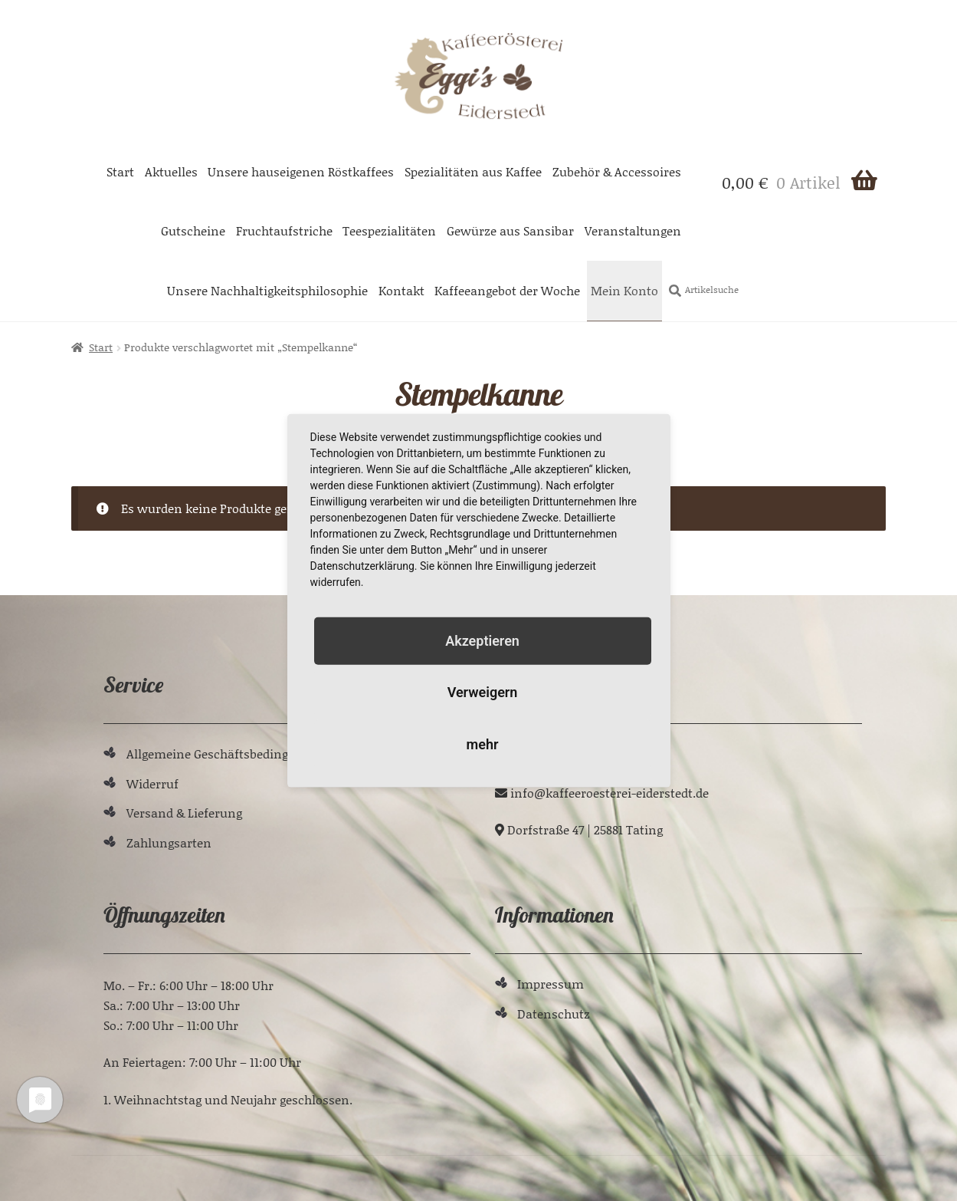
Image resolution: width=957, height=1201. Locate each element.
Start (120, 171)
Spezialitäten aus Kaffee (473, 171)
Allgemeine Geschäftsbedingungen (225, 753)
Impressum (550, 983)
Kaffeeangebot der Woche (507, 290)
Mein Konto (624, 290)
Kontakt (401, 290)
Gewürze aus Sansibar (510, 230)
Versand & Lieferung (184, 812)
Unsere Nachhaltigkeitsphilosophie (267, 290)
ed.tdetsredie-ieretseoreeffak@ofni (609, 792)
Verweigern (482, 692)
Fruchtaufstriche (284, 230)
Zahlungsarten (168, 842)
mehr (483, 743)
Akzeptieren (482, 641)
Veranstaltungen (633, 230)
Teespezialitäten (389, 230)
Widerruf (152, 783)
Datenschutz (553, 1013)
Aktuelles (171, 171)
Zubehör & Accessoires (616, 171)
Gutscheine (193, 230)
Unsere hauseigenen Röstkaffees (301, 171)
